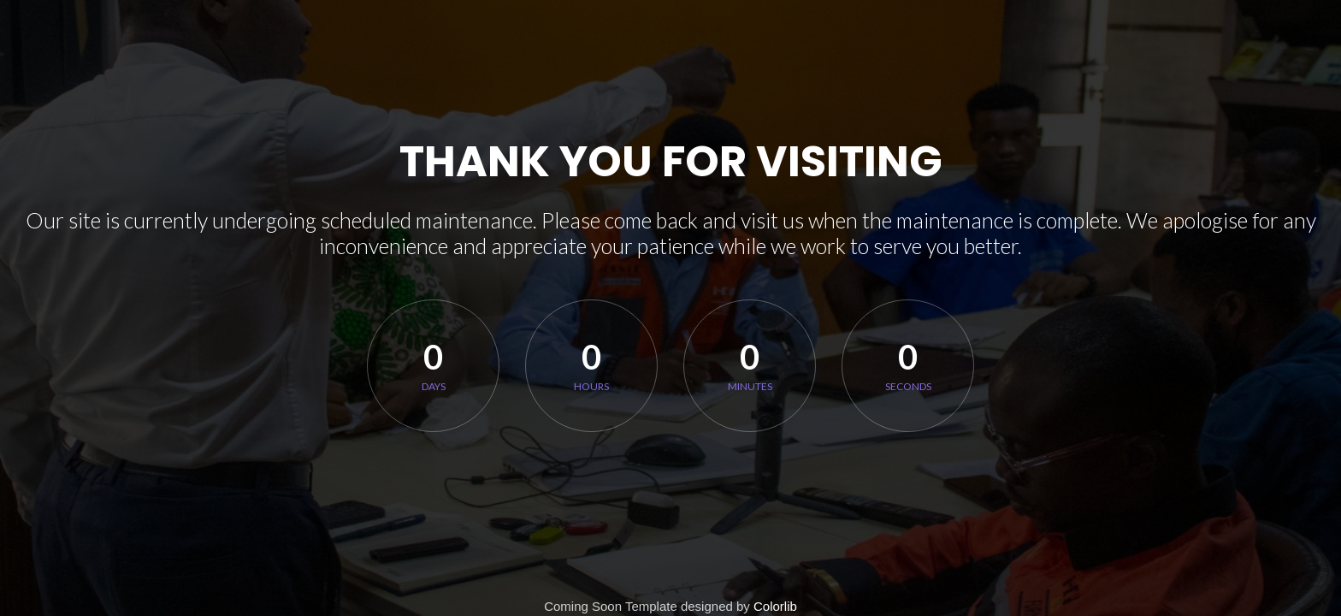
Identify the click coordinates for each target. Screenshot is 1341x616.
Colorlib (775, 606)
